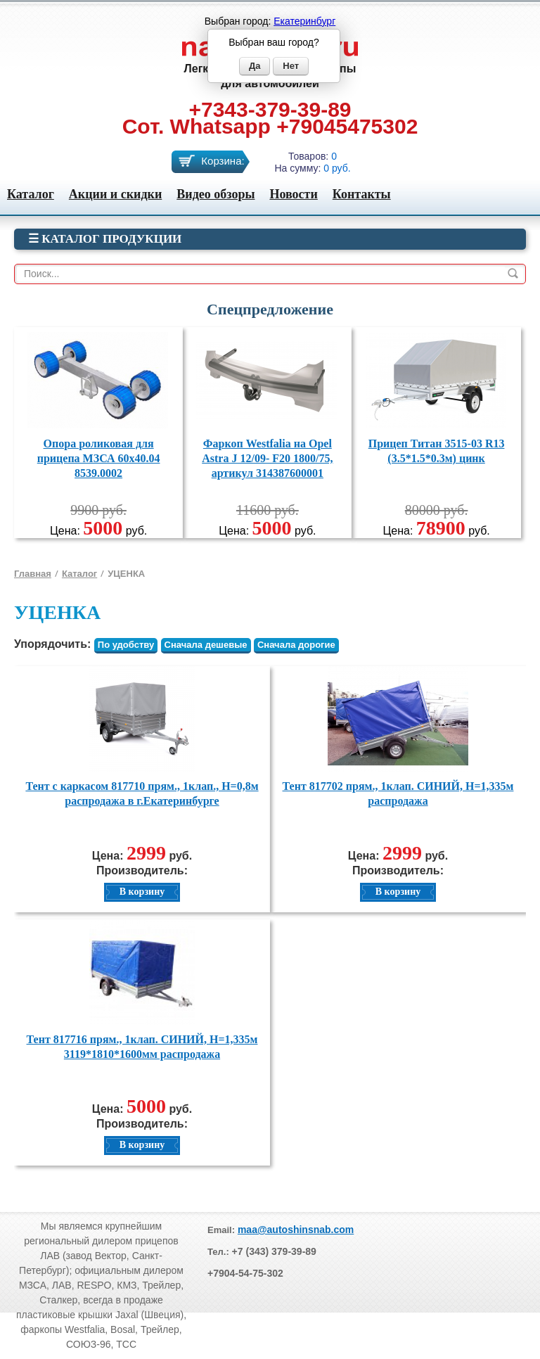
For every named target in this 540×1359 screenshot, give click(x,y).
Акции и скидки (115, 194)
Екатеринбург (304, 21)
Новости (293, 194)
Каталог (30, 194)
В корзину (142, 891)
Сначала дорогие (296, 644)
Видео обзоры (215, 194)
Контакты (362, 194)
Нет (291, 65)
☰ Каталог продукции (104, 238)
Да (255, 65)
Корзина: (222, 161)
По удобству (126, 644)
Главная (32, 573)
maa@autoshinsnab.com (296, 1229)
